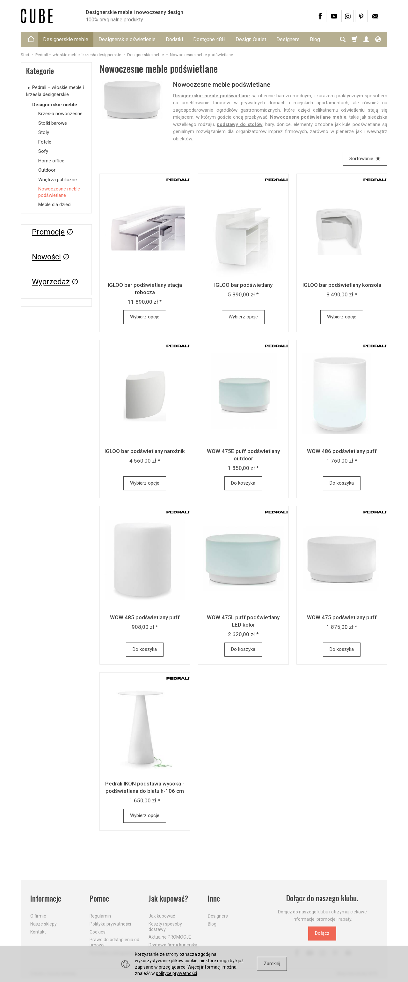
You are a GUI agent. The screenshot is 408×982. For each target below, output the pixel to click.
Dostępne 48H (209, 39)
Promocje (48, 231)
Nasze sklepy (43, 923)
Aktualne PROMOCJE (170, 937)
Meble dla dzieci (54, 204)
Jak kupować (162, 916)
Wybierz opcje (144, 317)
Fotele (44, 142)
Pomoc (99, 898)
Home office (51, 161)
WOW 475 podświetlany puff (342, 617)
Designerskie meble (65, 39)
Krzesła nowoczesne (60, 113)
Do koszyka (243, 483)
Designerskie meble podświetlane (211, 96)
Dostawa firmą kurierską (173, 945)
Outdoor (46, 170)
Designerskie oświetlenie (127, 39)
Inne (214, 898)
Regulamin (100, 916)
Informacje (45, 898)
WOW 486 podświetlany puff (342, 451)
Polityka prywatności (110, 923)
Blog (212, 923)
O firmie (38, 916)
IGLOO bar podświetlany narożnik (145, 451)
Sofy (43, 151)
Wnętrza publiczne (57, 179)
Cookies (98, 931)
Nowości (46, 256)
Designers (288, 39)
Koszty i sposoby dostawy (165, 926)
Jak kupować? (168, 898)
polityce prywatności (176, 973)
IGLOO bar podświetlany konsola (341, 285)
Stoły (43, 132)
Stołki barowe (52, 123)
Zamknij (272, 963)
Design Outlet (251, 39)
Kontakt (38, 931)
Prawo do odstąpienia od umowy (114, 942)
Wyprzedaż (51, 281)
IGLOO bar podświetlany (243, 285)
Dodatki (174, 39)
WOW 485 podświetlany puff (145, 617)
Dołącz (322, 933)
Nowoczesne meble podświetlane (59, 192)
